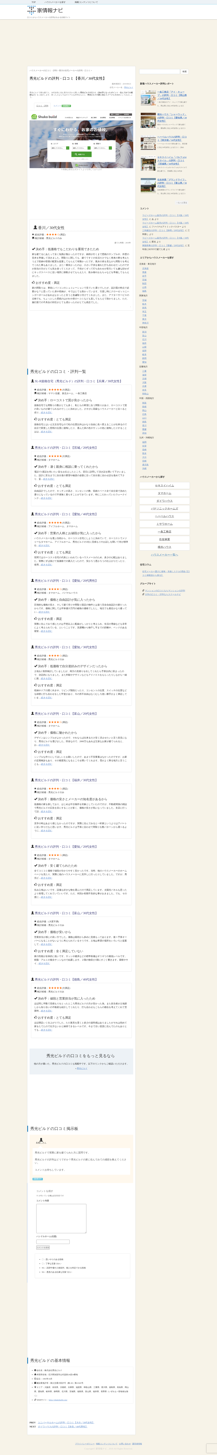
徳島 (144, 422)
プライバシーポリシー (85, 1444)
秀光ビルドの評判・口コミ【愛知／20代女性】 (66, 846)
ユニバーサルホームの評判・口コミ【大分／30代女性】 (66, 1422)
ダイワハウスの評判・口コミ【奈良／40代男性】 (63, 1426)
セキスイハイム (164, 485)
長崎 (144, 450)
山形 (144, 287)
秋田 (144, 283)
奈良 (144, 390)
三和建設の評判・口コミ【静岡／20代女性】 (163, 230)
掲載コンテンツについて (86, 2)
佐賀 (144, 446)
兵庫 (144, 386)
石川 (144, 339)
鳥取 (144, 403)
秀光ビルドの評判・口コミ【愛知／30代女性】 (66, 647)
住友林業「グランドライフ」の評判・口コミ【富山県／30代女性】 (172, 183)
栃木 (144, 304)
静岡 (144, 358)
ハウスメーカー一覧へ (164, 554)
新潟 (144, 332)
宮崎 (144, 461)
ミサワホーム (164, 523)
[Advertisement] (108, 42)
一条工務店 (164, 531)
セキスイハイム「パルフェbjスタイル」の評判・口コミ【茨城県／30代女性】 (171, 160)
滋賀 (144, 375)
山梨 (144, 347)
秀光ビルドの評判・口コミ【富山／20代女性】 (66, 713)
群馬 (144, 308)
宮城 (144, 280)
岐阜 (144, 354)
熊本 (144, 453)
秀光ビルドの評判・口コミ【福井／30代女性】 (66, 780)
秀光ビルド (128, 87)
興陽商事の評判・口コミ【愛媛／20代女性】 (163, 245)
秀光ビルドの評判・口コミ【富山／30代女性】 (66, 913)
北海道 (145, 268)
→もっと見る (181, 203)
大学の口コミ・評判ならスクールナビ (163, 594)
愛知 (144, 362)
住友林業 (164, 539)
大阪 (144, 382)
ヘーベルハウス (164, 516)
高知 (144, 433)
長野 (144, 351)
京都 (144, 379)
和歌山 (145, 394)
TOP (34, 2)
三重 (144, 371)
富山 (144, 336)
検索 (184, 71)
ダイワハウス (164, 500)
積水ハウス (164, 547)
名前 (82, 1237)
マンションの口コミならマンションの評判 (165, 591)
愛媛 (144, 429)
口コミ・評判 (42, 106)
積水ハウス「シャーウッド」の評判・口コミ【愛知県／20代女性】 (172, 117)
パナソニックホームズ (164, 508)
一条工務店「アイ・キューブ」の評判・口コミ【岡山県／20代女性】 (172, 95)
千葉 (144, 315)
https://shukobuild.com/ (58, 1400)
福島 (144, 291)
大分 (144, 457)
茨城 (144, 300)
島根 (144, 407)
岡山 (144, 410)
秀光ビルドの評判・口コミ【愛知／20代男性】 (66, 580)
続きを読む (46, 412)
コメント (62, 106)
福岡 (144, 442)
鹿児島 (145, 465)
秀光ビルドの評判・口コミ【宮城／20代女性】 (66, 447)
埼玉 (144, 311)
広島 (144, 414)
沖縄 (144, 468)
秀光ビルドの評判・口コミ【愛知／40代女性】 (66, 514)
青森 (144, 272)
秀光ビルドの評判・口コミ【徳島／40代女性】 (66, 979)
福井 (144, 343)
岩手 (144, 276)
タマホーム (164, 493)
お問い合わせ (125, 1444)
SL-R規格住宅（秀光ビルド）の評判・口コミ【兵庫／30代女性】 (79, 381)
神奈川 (145, 323)
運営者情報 (137, 1444)
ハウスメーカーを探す (55, 2)
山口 (144, 418)
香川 (144, 425)
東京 (144, 319)
